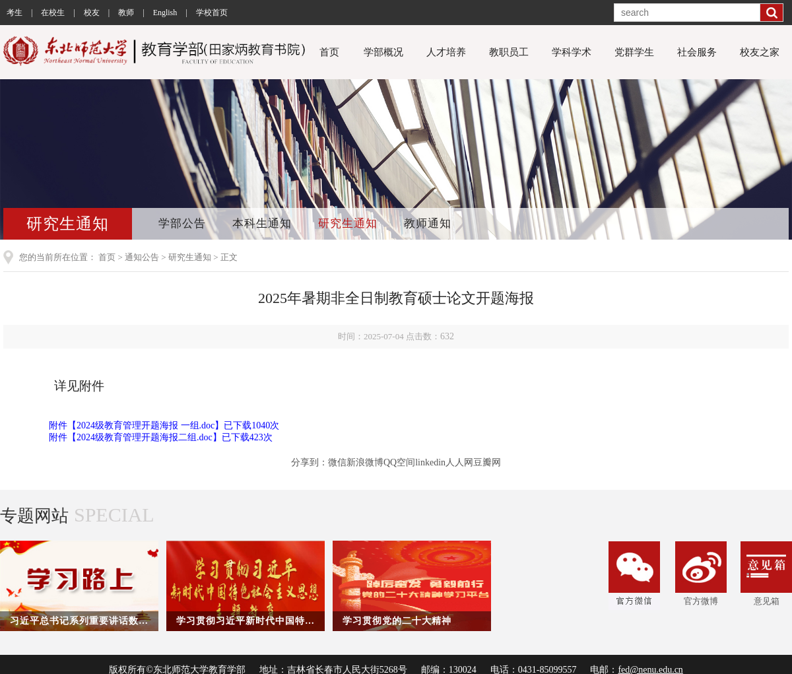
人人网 (459, 462)
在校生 (53, 12)
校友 (92, 12)
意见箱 (766, 573)
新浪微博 (364, 462)
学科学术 (571, 52)
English (165, 12)
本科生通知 (262, 223)
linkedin (430, 462)
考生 (14, 12)
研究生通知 (348, 223)
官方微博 (701, 573)
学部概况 (383, 52)
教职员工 (509, 52)
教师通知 (427, 223)
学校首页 (212, 12)
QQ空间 (399, 462)
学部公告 (182, 223)
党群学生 (634, 52)
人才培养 (446, 52)
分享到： (309, 462)
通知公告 (142, 257)
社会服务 (697, 52)
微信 (337, 462)
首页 (329, 52)
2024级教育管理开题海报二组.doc (145, 437)
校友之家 (759, 52)
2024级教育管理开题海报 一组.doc (145, 425)
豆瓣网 (487, 462)
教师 (126, 12)
